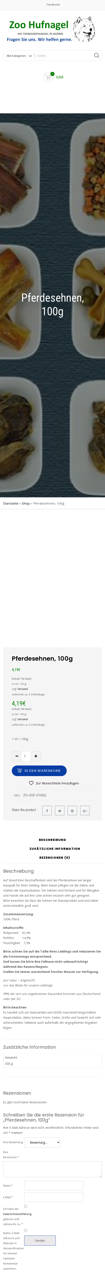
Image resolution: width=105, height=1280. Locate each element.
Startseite (10, 503)
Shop (26, 503)
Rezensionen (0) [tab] (54, 858)
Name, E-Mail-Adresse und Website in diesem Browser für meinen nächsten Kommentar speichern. (13, 1250)
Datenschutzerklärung (17, 1214)
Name (8, 1185)
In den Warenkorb (42, 770)
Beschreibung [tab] (52, 840)
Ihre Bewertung (13, 1142)
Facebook (53, 4)
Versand (23, 689)
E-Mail (8, 1197)
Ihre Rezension (11, 1154)
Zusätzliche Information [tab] (54, 849)
